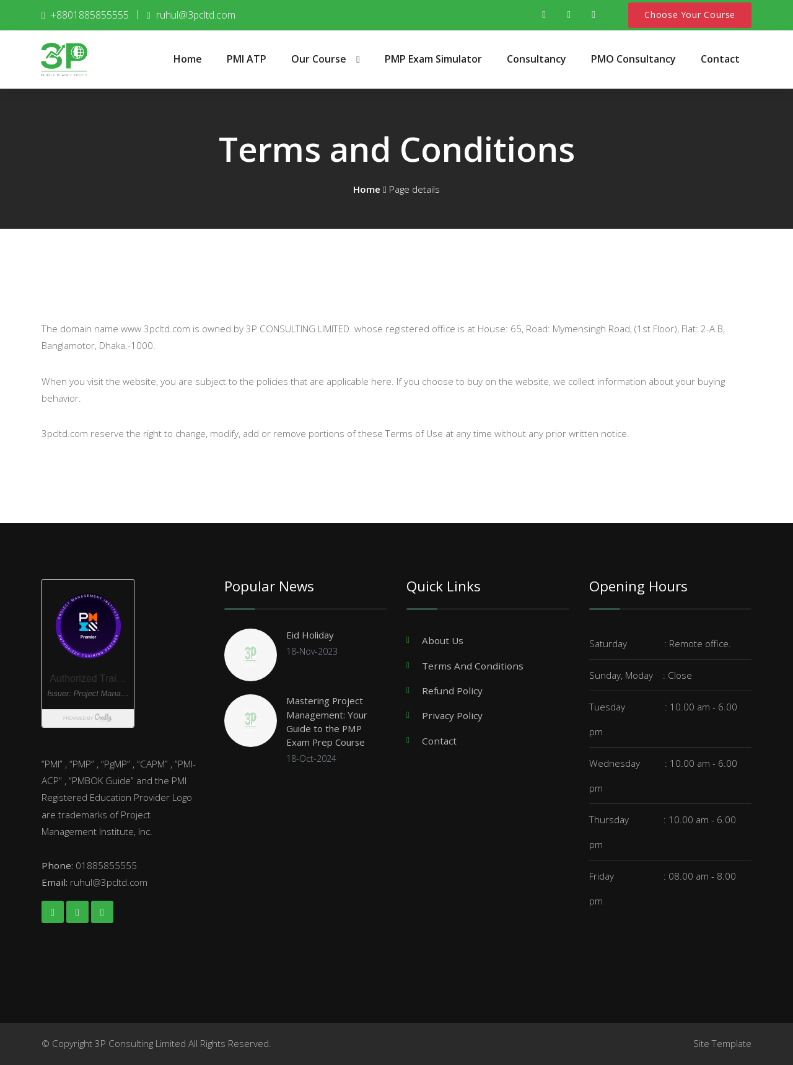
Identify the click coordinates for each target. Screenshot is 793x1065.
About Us (442, 640)
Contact (720, 59)
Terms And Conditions (473, 665)
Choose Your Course (689, 15)
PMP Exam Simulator (433, 59)
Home (187, 59)
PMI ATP (246, 59)
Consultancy (536, 59)
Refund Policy (452, 690)
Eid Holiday (311, 635)
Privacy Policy (452, 715)
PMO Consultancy (633, 59)
